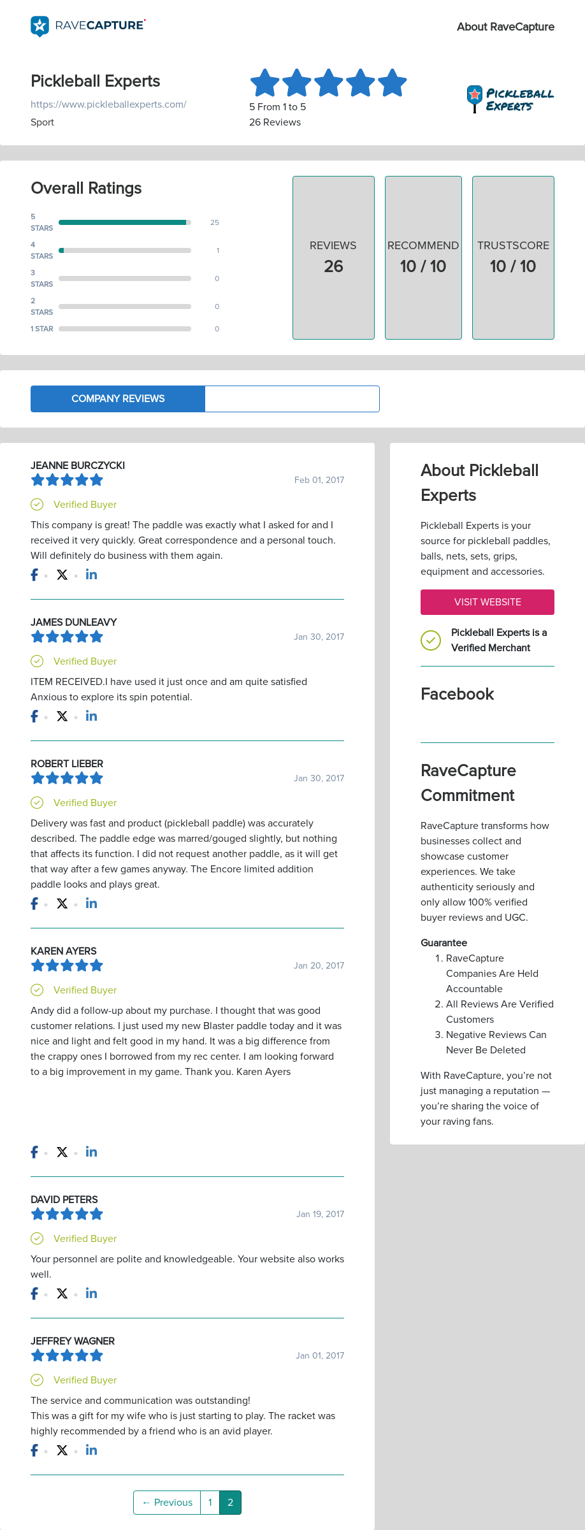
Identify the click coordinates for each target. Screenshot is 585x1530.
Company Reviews (117, 399)
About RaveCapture (505, 27)
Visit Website (487, 602)
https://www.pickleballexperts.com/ (109, 104)
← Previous (166, 1502)
